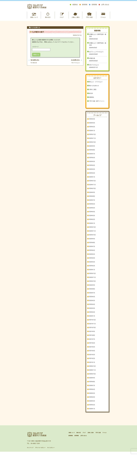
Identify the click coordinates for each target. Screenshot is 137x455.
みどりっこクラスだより (96, 53)
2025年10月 (92, 144)
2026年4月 (92, 120)
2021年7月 (92, 341)
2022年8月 (92, 290)
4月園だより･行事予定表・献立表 (97, 46)
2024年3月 (92, 217)
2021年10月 (92, 329)
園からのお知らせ (94, 87)
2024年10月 (92, 190)
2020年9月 (92, 379)
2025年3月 (92, 171)
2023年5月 (92, 256)
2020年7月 (92, 387)
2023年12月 (92, 229)
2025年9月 (92, 148)
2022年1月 (92, 317)
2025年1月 (92, 178)
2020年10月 (92, 375)
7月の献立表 (34, 65)
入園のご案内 (75, 19)
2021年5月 (92, 348)
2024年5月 (92, 209)
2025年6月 (92, 159)
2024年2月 (92, 221)
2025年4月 (92, 167)
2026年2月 (92, 128)
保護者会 (75, 4)
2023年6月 (92, 252)
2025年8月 (92, 151)
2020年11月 (92, 372)
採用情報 (94, 4)
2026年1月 (92, 132)
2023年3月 (92, 263)
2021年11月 (92, 325)
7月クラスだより (75, 65)
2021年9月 (92, 333)
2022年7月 (92, 294)
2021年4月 (92, 352)
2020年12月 (92, 368)
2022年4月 (92, 306)
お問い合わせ (105, 4)
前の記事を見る (34, 62)
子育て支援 (89, 19)
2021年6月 (92, 345)
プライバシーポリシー (40, 451)
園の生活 (47, 19)
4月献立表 (92, 60)
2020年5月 (92, 395)
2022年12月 (92, 275)
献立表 (91, 95)
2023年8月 (92, 244)
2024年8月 (92, 198)
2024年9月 (92, 194)
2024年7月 (92, 202)
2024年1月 (92, 225)
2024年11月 (92, 186)
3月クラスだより (94, 67)
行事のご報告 (92, 91)
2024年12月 (92, 182)
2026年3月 (92, 124)
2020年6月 (92, 391)
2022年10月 (92, 283)
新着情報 (84, 4)
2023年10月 (92, 236)
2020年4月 (92, 399)
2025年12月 (92, 136)
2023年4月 (92, 260)
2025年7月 (92, 155)
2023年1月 (92, 271)
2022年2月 (92, 314)
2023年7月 (92, 248)
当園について (34, 19)
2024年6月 (92, 205)
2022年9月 (92, 287)
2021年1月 (92, 364)
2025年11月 (92, 140)
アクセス (103, 19)
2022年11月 (92, 279)
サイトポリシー (51, 451)
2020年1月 (92, 410)
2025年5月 (92, 163)
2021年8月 (92, 337)
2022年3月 (92, 310)
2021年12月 (92, 321)
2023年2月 (92, 267)
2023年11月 (92, 233)
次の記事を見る (76, 62)
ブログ (62, 19)
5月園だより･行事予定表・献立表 (97, 37)
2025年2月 (92, 175)
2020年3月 (92, 402)
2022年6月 (92, 298)
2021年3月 (92, 356)
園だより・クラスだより (95, 83)
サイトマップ (30, 451)
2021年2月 (92, 360)
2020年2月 (92, 406)
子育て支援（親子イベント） (97, 103)
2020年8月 (92, 383)
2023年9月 (92, 240)
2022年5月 (92, 302)
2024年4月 (92, 213)
